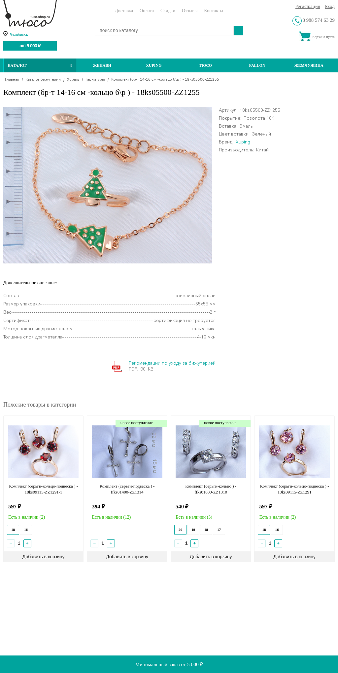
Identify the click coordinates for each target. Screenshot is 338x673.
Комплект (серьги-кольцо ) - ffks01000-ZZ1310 (210, 489)
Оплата (147, 10)
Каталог (40, 65)
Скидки (167, 10)
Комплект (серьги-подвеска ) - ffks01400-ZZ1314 (127, 489)
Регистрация (307, 6)
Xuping (153, 65)
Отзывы (189, 10)
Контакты (213, 10)
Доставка (124, 10)
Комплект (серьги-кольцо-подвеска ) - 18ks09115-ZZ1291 (294, 489)
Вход (330, 6)
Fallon (257, 65)
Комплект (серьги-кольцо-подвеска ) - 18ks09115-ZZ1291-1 (43, 489)
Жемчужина (308, 65)
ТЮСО (205, 65)
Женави (102, 65)
